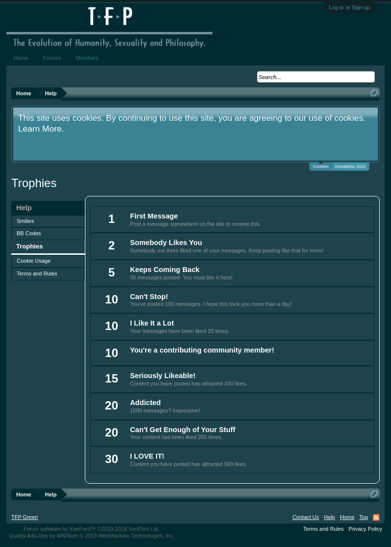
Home (21, 58)
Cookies (321, 166)
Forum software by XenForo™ (92, 529)
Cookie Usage (34, 261)
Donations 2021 (350, 166)
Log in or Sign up (349, 7)
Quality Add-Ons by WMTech (91, 536)
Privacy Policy (365, 529)
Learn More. (41, 129)
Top (363, 517)
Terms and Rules (37, 273)
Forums (52, 58)
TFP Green (24, 517)
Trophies (29, 246)
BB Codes (29, 233)
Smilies (25, 221)
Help (329, 517)
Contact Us (305, 517)
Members (87, 58)
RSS (376, 517)
